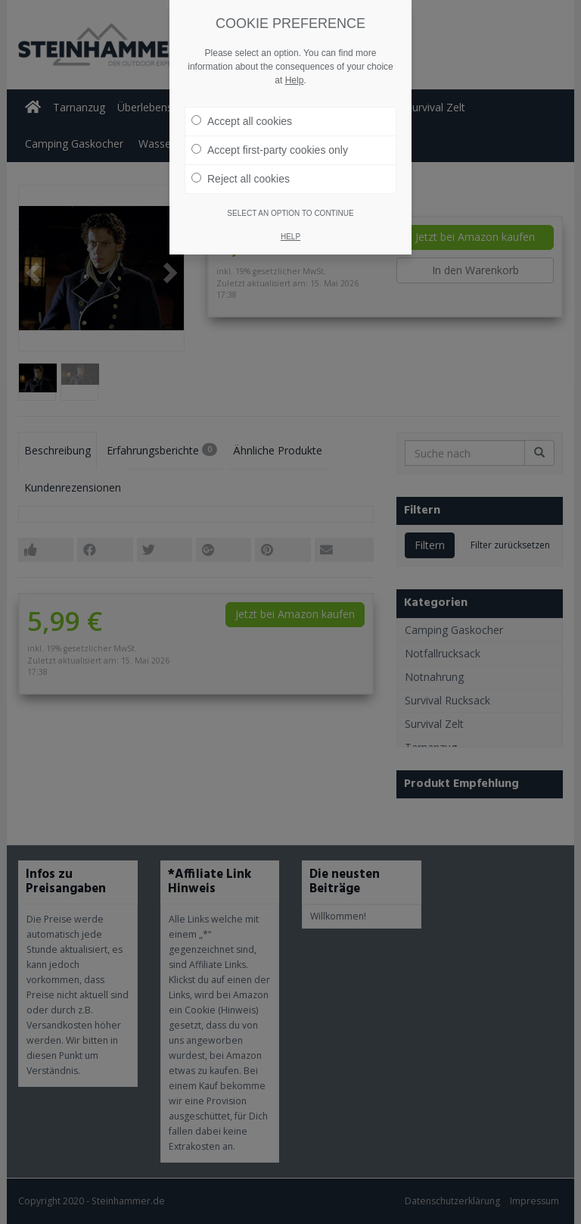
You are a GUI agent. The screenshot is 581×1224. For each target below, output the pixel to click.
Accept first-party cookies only (269, 150)
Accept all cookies (241, 121)
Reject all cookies (240, 179)
